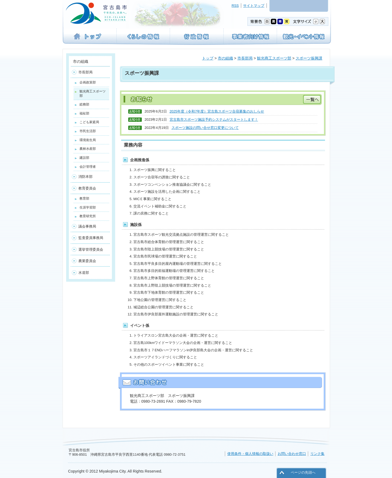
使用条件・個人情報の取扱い (250, 454)
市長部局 (245, 58)
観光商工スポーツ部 (274, 58)
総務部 (84, 104)
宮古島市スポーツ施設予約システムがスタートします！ (214, 119)
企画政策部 (87, 82)
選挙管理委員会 (90, 249)
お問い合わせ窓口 (292, 454)
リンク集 (317, 454)
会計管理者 (87, 167)
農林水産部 (87, 149)
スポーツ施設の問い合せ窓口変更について (205, 128)
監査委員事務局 (90, 238)
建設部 (84, 158)
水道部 (83, 273)
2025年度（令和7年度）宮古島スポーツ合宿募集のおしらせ (217, 111)
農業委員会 (87, 261)
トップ (207, 58)
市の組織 (225, 58)
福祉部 (84, 113)
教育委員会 (87, 188)
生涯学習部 (87, 207)
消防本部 (85, 177)
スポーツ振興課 (309, 58)
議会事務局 (87, 226)
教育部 (84, 198)
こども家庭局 (89, 122)
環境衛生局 (87, 140)
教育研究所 (87, 216)
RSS (235, 6)
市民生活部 (87, 131)
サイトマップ (253, 6)
